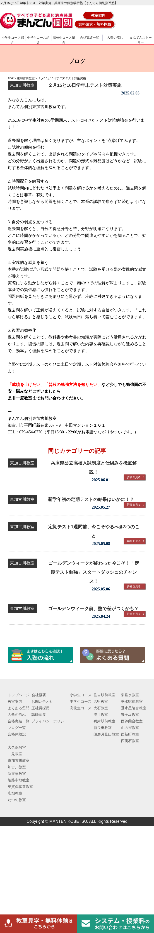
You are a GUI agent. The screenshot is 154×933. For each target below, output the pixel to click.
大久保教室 (17, 747)
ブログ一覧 (17, 728)
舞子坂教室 (130, 715)
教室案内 (15, 701)
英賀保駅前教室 (20, 787)
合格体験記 (17, 734)
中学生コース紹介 (38, 40)
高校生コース (80, 708)
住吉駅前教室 (104, 695)
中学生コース (80, 701)
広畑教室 (15, 793)
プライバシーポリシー (49, 721)
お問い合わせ (42, 701)
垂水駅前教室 (132, 701)
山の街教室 (130, 728)
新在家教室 (17, 774)
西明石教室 (130, 741)
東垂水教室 (130, 695)
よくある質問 (18, 708)
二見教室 (15, 754)
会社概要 (38, 695)
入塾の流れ (115, 37)
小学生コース (80, 695)
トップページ (18, 695)
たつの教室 (17, 800)
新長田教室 (103, 728)
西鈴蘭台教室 (132, 721)
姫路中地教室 (18, 780)
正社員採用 (40, 708)
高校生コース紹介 (64, 40)
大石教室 (101, 708)
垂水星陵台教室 (133, 708)
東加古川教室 (18, 760)
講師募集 (38, 715)
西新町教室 (130, 734)
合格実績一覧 (89, 37)
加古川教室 (17, 767)
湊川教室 (101, 715)
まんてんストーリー (141, 40)
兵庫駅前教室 (104, 721)
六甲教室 (101, 701)
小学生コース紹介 (13, 40)
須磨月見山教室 (106, 734)
